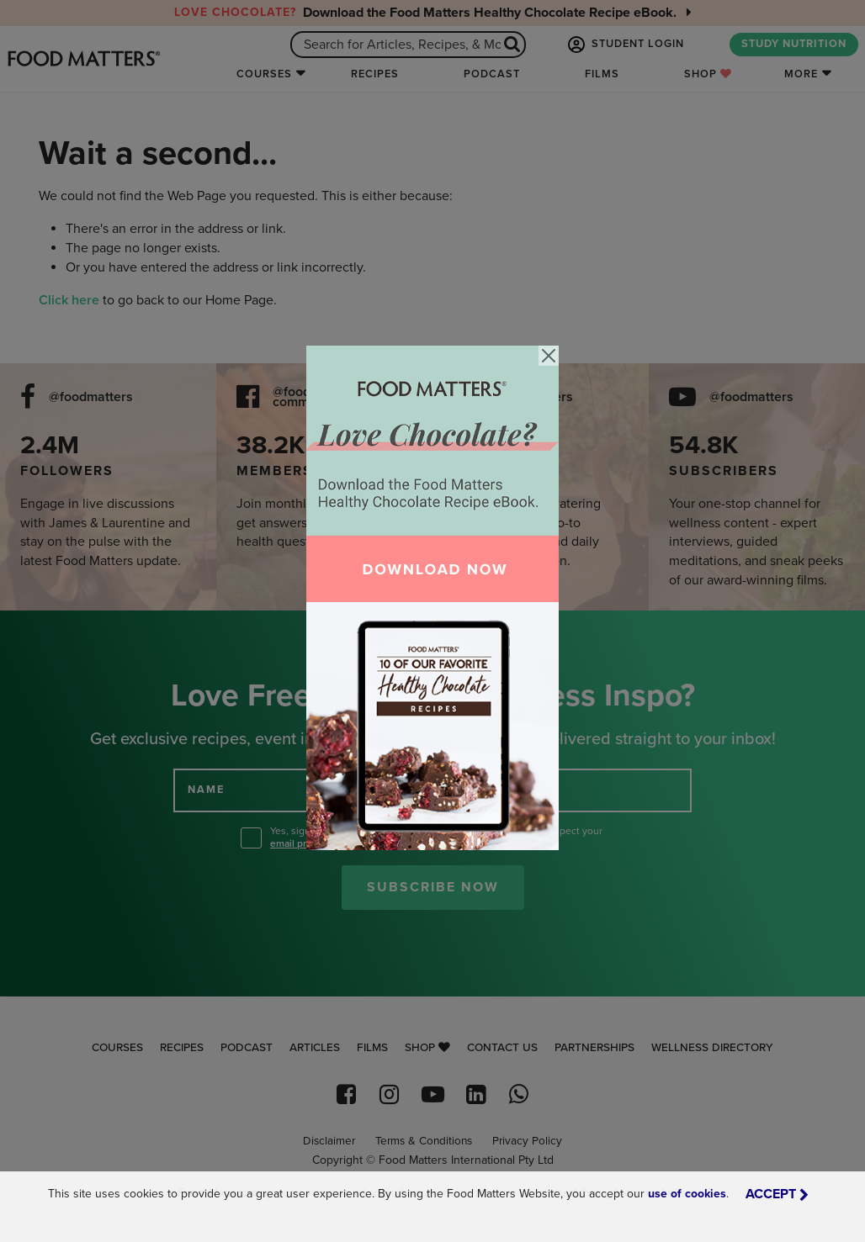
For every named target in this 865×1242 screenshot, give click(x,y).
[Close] (549, 356)
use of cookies (687, 1194)
